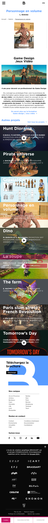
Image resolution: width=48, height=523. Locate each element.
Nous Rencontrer (23, 520)
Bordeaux (12, 400)
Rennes (28, 402)
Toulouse (28, 406)
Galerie (10, 19)
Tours (27, 408)
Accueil (3, 19)
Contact (11, 421)
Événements (13, 423)
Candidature (28, 425)
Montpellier (12, 410)
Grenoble (12, 404)
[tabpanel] (24, 35)
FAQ (10, 427)
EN (43, 3)
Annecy (11, 398)
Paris (27, 400)
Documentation (29, 423)
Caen (10, 402)
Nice (27, 398)
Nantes (28, 396)
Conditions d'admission (31, 421)
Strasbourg (29, 404)
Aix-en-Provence (14, 396)
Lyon (10, 408)
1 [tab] (24, 46)
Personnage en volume (22, 19)
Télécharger (11, 372)
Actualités (12, 425)
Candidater (40, 520)
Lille (10, 406)
